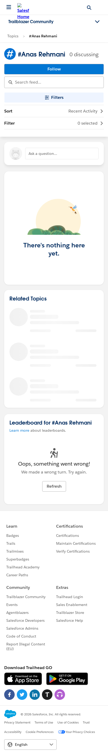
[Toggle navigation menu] (97, 22)
